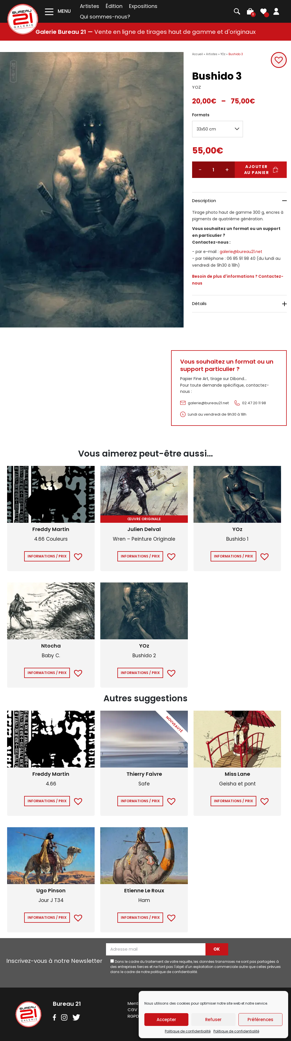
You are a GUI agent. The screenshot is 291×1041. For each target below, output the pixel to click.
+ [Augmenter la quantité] (227, 170)
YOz (223, 54)
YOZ (196, 87)
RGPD (133, 1016)
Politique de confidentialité (188, 1031)
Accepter (166, 1020)
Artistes (89, 6)
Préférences (260, 1020)
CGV (132, 1010)
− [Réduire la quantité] (199, 170)
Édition (114, 6)
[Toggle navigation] (58, 11)
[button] (279, 60)
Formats (200, 115)
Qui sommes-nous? (105, 16)
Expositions (143, 6)
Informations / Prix (47, 556)
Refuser (213, 1020)
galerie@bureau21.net (241, 251)
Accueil (197, 54)
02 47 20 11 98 (254, 403)
